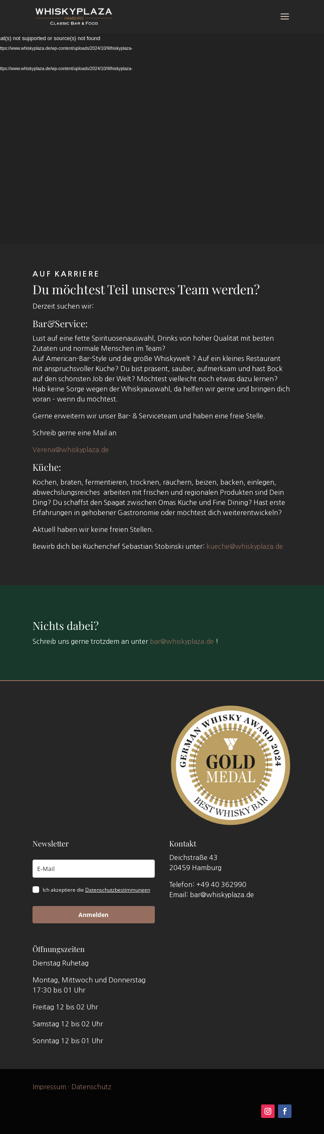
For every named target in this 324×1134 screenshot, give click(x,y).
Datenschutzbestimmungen (117, 889)
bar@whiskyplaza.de (182, 641)
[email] (93, 869)
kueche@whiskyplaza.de (244, 546)
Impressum (49, 1086)
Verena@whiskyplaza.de (70, 449)
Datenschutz (91, 1086)
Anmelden (93, 915)
